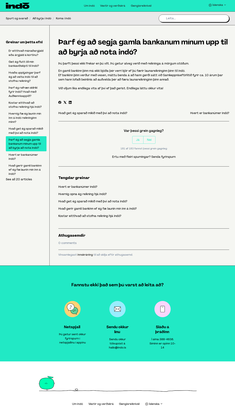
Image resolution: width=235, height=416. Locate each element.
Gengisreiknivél (141, 5)
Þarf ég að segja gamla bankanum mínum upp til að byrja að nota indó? (25, 144)
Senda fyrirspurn (163, 157)
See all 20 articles (19, 179)
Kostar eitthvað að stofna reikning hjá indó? (89, 216)
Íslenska (217, 5)
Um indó (89, 5)
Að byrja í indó (42, 18)
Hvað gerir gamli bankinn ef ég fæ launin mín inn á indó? (97, 209)
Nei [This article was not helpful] (149, 140)
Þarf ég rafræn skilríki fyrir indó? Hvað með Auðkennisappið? (23, 92)
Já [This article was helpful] (138, 140)
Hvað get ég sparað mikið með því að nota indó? (92, 113)
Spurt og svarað (17, 18)
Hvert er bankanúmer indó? (209, 113)
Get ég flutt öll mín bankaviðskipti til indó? (24, 64)
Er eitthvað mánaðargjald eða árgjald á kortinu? (26, 53)
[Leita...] (194, 18)
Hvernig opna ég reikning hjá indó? (82, 194)
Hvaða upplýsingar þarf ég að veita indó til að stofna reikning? (25, 77)
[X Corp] (65, 103)
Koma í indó (63, 18)
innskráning (85, 254)
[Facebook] (59, 103)
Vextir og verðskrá (112, 5)
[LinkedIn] (70, 103)
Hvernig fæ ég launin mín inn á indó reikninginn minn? (25, 118)
